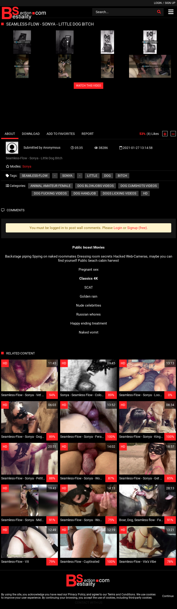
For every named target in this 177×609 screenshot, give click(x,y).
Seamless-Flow (34, 175)
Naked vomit (88, 332)
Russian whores (88, 314)
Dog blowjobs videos (95, 186)
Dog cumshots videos (139, 186)
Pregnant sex (88, 269)
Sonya (67, 175)
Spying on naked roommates (54, 256)
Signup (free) (137, 228)
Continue (168, 596)
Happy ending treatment (88, 323)
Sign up (170, 3)
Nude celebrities (88, 305)
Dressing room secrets (94, 256)
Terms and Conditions (121, 594)
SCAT (88, 287)
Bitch (122, 175)
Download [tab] (31, 134)
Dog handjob (85, 193)
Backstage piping (18, 256)
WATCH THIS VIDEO (88, 85)
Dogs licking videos (119, 193)
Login (158, 3)
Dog (107, 175)
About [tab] (10, 134)
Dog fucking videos (50, 193)
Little (92, 175)
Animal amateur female (50, 186)
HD (145, 193)
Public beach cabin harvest (98, 260)
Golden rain (88, 296)
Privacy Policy (76, 594)
